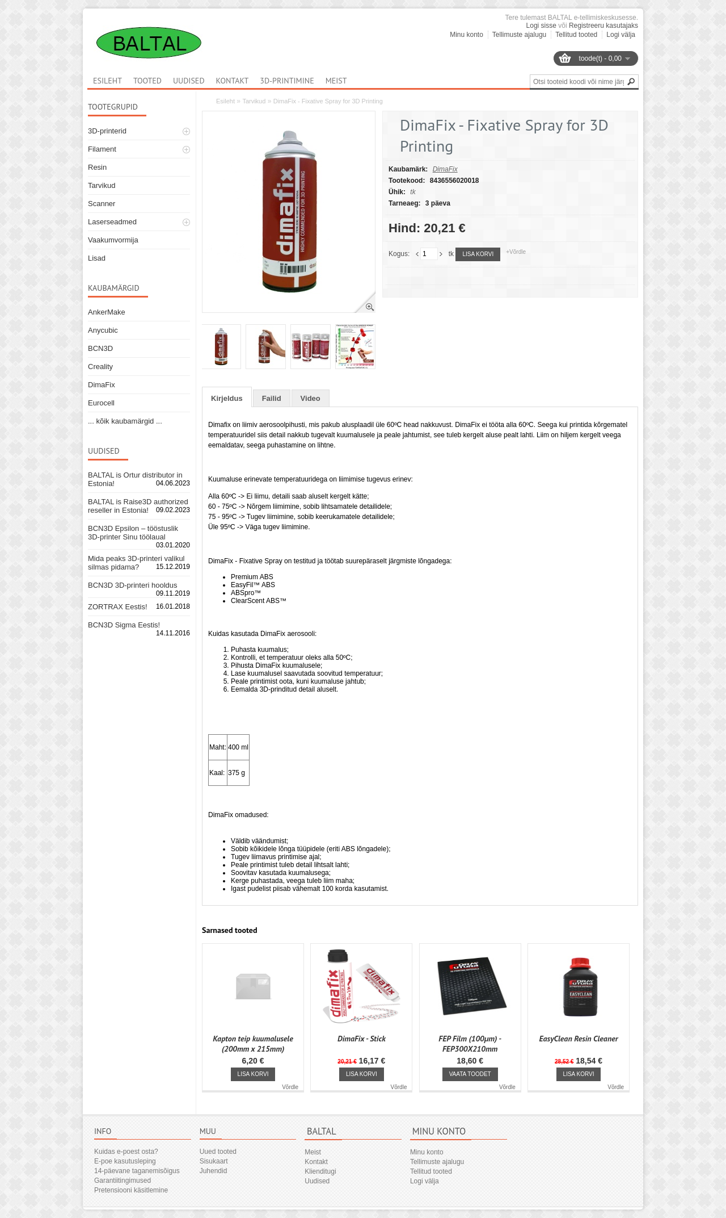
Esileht (225, 101)
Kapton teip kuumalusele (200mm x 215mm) (253, 1043)
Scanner (101, 203)
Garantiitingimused (122, 1180)
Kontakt (232, 81)
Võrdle (290, 1087)
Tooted (147, 81)
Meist (336, 81)
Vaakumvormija (113, 240)
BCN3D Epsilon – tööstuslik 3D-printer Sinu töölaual (133, 532)
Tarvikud (101, 185)
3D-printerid (107, 131)
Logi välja (620, 35)
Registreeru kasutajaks (603, 26)
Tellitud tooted (576, 35)
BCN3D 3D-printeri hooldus (133, 585)
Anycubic (103, 330)
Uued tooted (218, 1152)
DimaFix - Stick (361, 1038)
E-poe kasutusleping (125, 1161)
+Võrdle (516, 252)
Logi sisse (541, 26)
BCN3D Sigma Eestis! (124, 625)
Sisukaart (214, 1161)
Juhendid (213, 1171)
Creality (100, 366)
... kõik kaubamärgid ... (125, 421)
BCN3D (100, 348)
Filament (102, 149)
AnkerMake (106, 312)
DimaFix (101, 384)
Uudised (189, 81)
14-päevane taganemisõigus (137, 1171)
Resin (97, 167)
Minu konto (466, 35)
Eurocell (101, 403)
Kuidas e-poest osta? (126, 1152)
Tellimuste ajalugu (519, 35)
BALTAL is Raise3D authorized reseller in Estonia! (138, 505)
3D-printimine (287, 81)
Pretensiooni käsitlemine (131, 1190)
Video (310, 398)
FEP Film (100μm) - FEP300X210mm (469, 1043)
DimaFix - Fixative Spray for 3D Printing (328, 101)
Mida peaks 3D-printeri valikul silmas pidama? (136, 562)
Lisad (96, 258)
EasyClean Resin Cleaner (578, 1038)
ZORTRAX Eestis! (117, 606)
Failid (271, 398)
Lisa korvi (477, 254)
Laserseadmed (112, 221)
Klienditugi (320, 1171)
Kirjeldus (227, 398)
